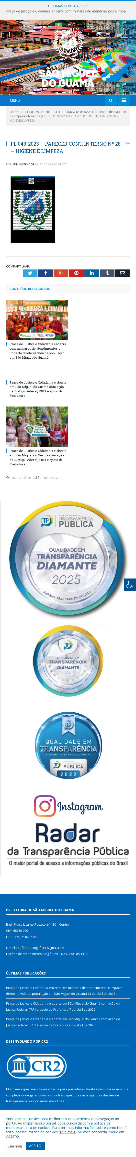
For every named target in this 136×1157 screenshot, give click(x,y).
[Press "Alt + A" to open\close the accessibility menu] (130, 584)
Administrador (23, 164)
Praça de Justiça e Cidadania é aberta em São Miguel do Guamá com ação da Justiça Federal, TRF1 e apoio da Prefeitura (38, 389)
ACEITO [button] (35, 1145)
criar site (36, 1089)
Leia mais (67, 1131)
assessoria (120, 1089)
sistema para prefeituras (66, 1089)
